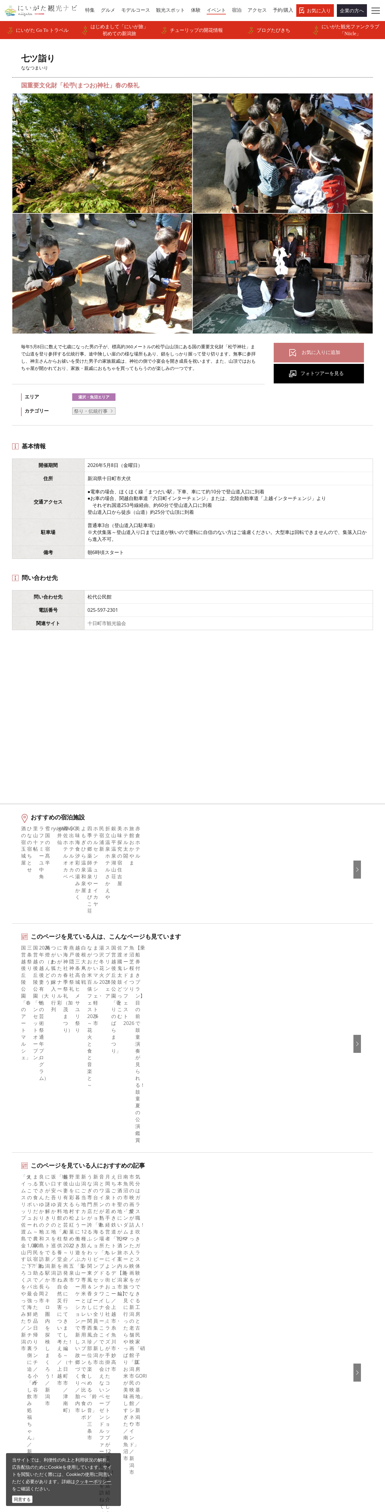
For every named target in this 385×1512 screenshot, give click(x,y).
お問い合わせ (307, 1378)
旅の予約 (23, 1359)
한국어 (300, 1310)
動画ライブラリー (126, 1367)
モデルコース (28, 1326)
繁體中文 (303, 1326)
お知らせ (23, 1384)
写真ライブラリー (215, 1454)
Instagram (211, 1318)
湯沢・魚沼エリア (93, 397)
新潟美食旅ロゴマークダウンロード (145, 1392)
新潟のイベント (45, 1258)
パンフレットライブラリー (136, 1375)
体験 (18, 1343)
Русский (302, 1334)
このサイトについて (128, 1318)
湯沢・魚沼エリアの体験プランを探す (64, 1135)
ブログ (207, 1326)
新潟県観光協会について (133, 1326)
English (301, 1302)
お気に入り (319, 10)
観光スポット (28, 1334)
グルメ (21, 1318)
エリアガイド (28, 1310)
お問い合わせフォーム (321, 1471)
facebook (210, 1302)
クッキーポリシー (93, 1481)
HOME (17, 1258)
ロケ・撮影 (208, 1471)
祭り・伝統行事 (91, 411)
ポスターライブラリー (131, 1384)
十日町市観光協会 (107, 623)
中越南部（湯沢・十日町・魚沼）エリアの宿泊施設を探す (85, 1174)
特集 (18, 1302)
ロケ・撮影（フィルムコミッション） (148, 1416)
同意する (22, 1499)
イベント (23, 1351)
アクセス (23, 1367)
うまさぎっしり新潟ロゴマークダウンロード (148, 1404)
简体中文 (303, 1318)
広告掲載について (126, 1343)
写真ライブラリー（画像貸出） (140, 1359)
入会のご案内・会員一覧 (133, 1334)
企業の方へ (352, 10)
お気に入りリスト (33, 1375)
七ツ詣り (76, 1258)
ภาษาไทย (303, 1343)
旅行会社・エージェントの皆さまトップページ (148, 1306)
